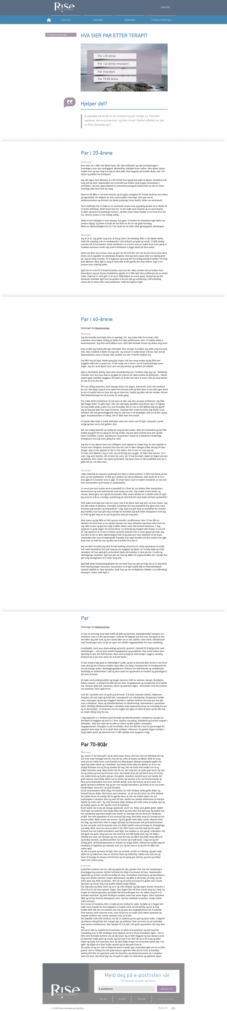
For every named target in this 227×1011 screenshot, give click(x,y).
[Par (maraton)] (115, 72)
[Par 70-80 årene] (115, 79)
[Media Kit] (163, 1008)
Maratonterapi (102, 328)
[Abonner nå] (166, 989)
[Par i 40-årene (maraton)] (115, 64)
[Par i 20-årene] (115, 56)
